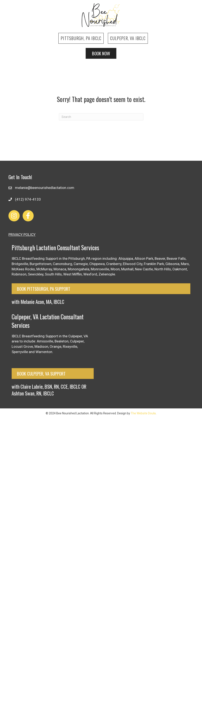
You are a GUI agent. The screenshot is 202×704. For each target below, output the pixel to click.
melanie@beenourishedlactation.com (44, 188)
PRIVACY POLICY (22, 234)
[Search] (101, 116)
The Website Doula (143, 413)
